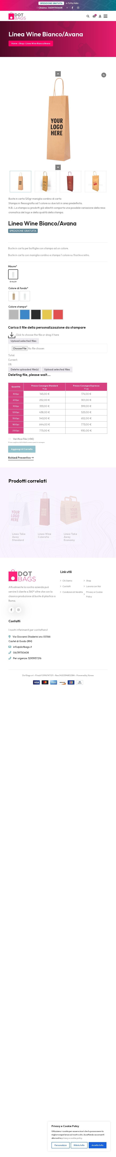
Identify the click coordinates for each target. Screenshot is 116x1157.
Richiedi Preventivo (18, 457)
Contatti (66, 588)
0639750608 (55, 7)
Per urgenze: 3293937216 (27, 660)
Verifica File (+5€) (24, 440)
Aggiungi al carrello (19, 449)
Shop (21, 43)
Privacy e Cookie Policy (94, 596)
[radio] (11, 296)
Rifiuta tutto (79, 1145)
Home (14, 43)
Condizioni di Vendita (72, 594)
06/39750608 (21, 654)
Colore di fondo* (16, 288)
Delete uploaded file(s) (22, 369)
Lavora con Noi (93, 588)
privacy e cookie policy (72, 1138)
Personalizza (61, 1145)
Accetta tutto (97, 1145)
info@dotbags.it (22, 649)
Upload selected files (21, 341)
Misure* (10, 266)
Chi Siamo (67, 583)
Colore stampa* (15, 306)
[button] (58, 74)
